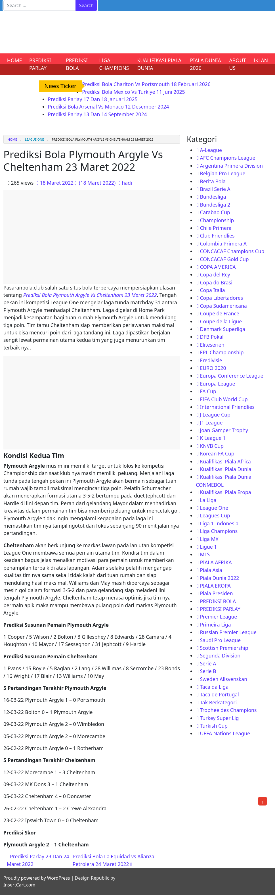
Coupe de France (219, 313)
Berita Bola (212, 181)
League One (34, 139)
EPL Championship (221, 352)
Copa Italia (212, 290)
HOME (14, 60)
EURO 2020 (213, 368)
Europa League (217, 383)
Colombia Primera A (223, 243)
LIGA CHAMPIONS (114, 64)
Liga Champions (219, 531)
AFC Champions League (227, 157)
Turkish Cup (214, 725)
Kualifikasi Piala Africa (225, 461)
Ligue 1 (208, 546)
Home (12, 139)
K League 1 (213, 437)
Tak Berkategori (218, 702)
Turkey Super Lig (219, 718)
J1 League (211, 422)
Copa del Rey (215, 274)
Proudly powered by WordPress (36, 878)
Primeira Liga (215, 624)
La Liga (208, 500)
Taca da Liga (214, 686)
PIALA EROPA (215, 585)
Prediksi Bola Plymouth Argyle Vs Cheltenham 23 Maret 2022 (90, 295)
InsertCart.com (19, 885)
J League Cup (215, 414)
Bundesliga (213, 196)
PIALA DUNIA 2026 (205, 64)
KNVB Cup (212, 445)
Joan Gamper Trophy (224, 430)
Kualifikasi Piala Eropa (225, 492)
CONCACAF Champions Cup (232, 251)
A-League (211, 150)
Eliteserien (212, 344)
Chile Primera (215, 227)
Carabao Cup (215, 212)
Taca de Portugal (219, 694)
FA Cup (208, 391)
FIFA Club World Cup (223, 399)
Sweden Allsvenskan (223, 679)
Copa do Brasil (217, 282)
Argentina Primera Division (231, 165)
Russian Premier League (228, 632)
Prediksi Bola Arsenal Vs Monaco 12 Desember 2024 (108, 106)
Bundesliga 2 (215, 204)
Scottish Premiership (224, 647)
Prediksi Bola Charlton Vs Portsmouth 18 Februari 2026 (146, 84)
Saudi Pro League (220, 640)
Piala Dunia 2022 (219, 578)
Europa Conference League (231, 375)
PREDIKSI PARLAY (40, 64)
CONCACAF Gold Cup (224, 259)
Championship (217, 220)
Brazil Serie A (215, 189)
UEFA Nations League (225, 733)
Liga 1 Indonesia (219, 523)
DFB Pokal (211, 336)
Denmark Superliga (222, 329)
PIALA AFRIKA (216, 562)
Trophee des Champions (228, 710)
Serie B (208, 671)
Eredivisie (211, 360)
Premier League (218, 616)
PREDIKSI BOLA (77, 64)
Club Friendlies (217, 235)
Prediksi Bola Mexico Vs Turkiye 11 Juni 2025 (133, 91)
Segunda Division (220, 655)
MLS (205, 554)
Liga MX (209, 539)
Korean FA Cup (217, 453)
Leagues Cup (215, 515)
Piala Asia (211, 570)
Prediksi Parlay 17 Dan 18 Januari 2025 (93, 99)
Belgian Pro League (222, 173)
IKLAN (261, 60)
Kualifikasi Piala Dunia (225, 469)
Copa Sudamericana (223, 305)
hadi (127, 182)
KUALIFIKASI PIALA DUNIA (159, 64)
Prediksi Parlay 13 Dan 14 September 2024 (97, 114)
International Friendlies (227, 406)
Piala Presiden (216, 593)
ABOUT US (237, 64)
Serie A (208, 663)
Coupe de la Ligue (221, 321)
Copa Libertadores (221, 297)
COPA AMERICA (218, 266)
